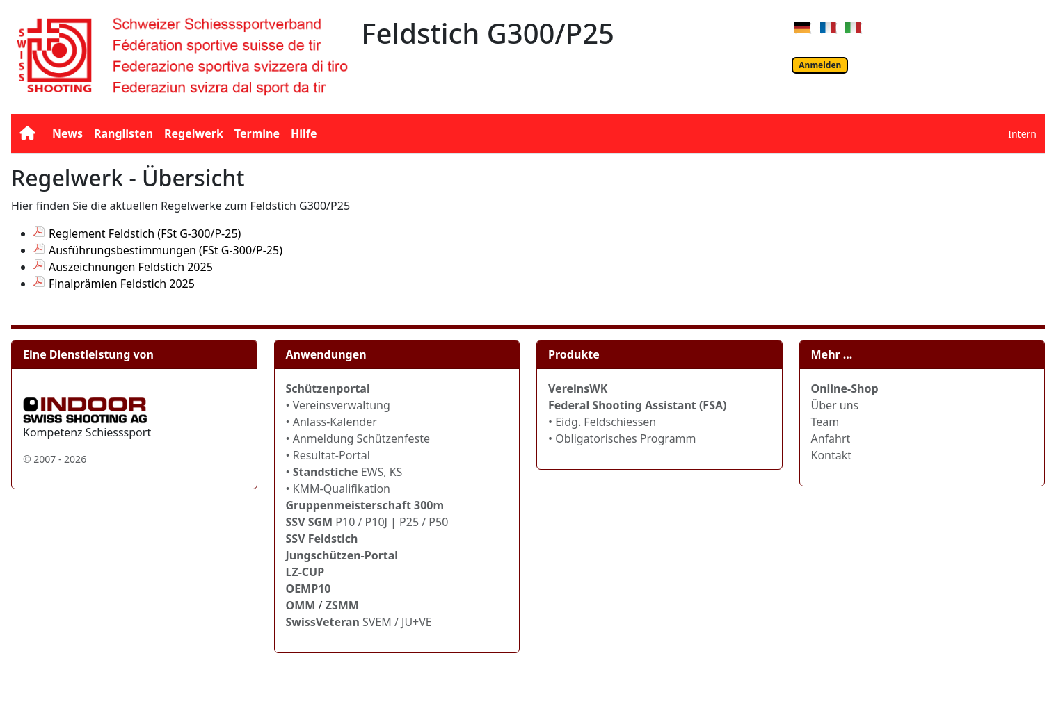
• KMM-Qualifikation (338, 488)
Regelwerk (193, 133)
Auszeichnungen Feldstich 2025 (131, 266)
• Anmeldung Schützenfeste (358, 438)
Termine (257, 133)
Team (825, 421)
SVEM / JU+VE (397, 622)
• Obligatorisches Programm (622, 438)
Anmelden (820, 65)
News (67, 133)
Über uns (835, 405)
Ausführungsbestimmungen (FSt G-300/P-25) (165, 250)
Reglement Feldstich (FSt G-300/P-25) (145, 233)
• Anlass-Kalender (331, 421)
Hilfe (304, 133)
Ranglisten (123, 133)
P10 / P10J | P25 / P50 (367, 522)
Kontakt (831, 455)
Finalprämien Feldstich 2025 (122, 283)
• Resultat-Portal (328, 455)
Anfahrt (831, 438)
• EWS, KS (344, 471)
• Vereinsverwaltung (338, 405)
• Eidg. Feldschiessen (602, 421)
